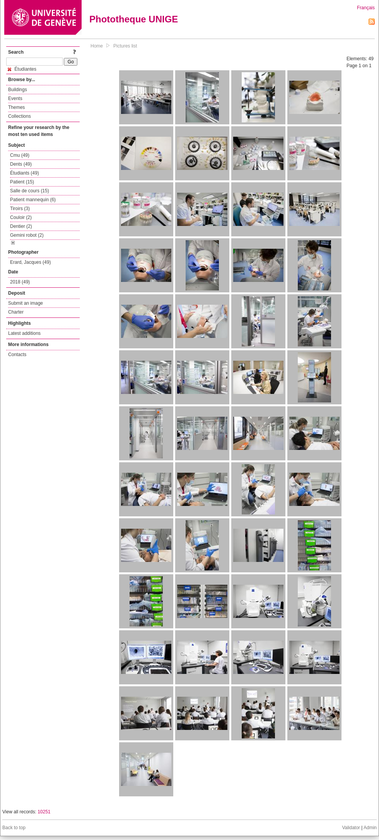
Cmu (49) (19, 155)
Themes (16, 107)
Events (15, 98)
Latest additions (24, 333)
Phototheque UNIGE (133, 19)
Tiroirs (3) (20, 208)
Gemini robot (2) (27, 235)
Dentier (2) (21, 226)
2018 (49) (20, 282)
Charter (16, 312)
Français (366, 7)
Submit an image (25, 303)
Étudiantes (22, 69)
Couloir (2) (21, 217)
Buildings (17, 89)
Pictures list (125, 46)
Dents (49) (21, 164)
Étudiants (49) (24, 173)
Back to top (14, 827)
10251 (44, 812)
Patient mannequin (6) (33, 199)
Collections (19, 116)
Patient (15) (22, 182)
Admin (370, 827)
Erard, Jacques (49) (30, 262)
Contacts (17, 354)
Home (96, 46)
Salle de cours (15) (29, 190)
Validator (351, 827)
